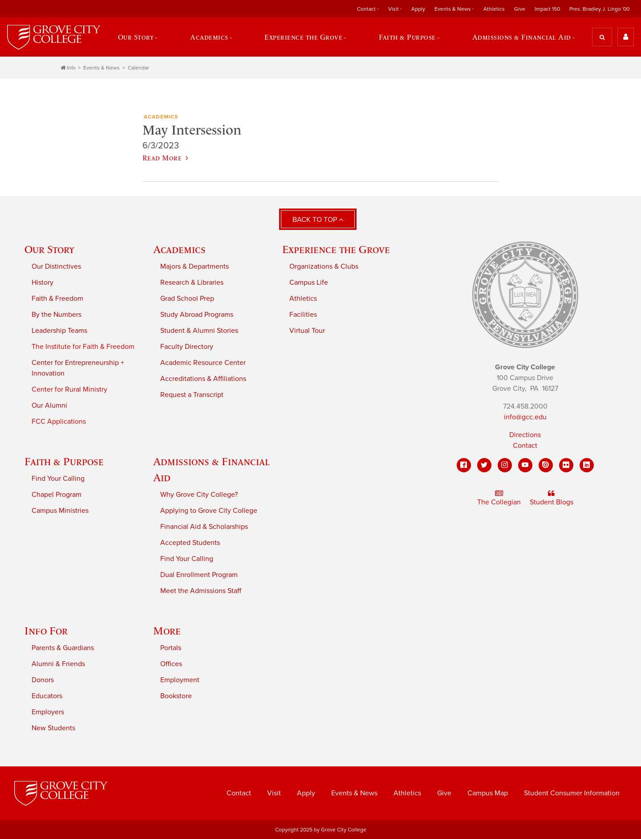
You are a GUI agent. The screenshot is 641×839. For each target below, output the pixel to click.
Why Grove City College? (199, 494)
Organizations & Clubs (323, 266)
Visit (393, 9)
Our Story (136, 37)
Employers (48, 712)
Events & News (452, 9)
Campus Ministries (60, 510)
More (167, 631)
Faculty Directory (186, 346)
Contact (366, 9)
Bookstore (176, 696)
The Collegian (499, 498)
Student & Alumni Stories (199, 330)
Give (519, 9)
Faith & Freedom (57, 298)
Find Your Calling (58, 478)
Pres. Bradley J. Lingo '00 (599, 9)
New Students (53, 728)
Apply (418, 9)
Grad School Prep (187, 298)
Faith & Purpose (407, 37)
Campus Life (308, 282)
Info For (46, 631)
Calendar (138, 68)
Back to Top (317, 219)
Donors (43, 679)
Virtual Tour (307, 330)
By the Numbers (56, 314)
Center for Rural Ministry (69, 389)
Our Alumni (49, 405)
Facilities (303, 314)
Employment (179, 679)
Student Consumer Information (572, 793)
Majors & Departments (194, 266)
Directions (525, 434)
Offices (171, 663)
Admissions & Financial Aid (521, 37)
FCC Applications (59, 421)
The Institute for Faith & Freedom (83, 346)
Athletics (494, 9)
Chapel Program (56, 494)
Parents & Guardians (63, 647)
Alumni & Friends (58, 663)
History (42, 282)
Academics (209, 37)
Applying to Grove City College (208, 510)
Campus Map (487, 793)
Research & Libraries (191, 282)
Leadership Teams (59, 330)
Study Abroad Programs (196, 314)
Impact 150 (547, 9)
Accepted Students (190, 542)
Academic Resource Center (203, 362)
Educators (47, 696)
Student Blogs (551, 498)
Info (68, 68)
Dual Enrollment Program (199, 574)
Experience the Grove (303, 37)
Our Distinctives (56, 266)
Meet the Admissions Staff (200, 590)
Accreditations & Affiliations (203, 378)
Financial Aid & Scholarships (204, 526)
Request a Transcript (191, 394)
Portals (170, 647)
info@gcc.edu (525, 417)
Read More (165, 158)
